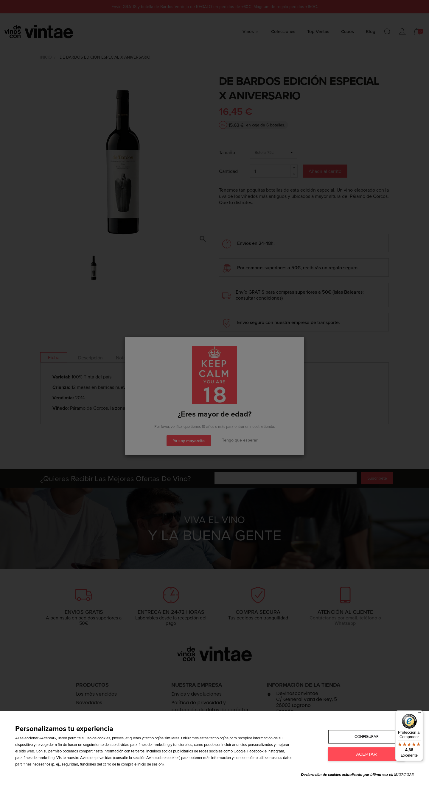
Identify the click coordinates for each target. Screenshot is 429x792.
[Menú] (419, 714)
